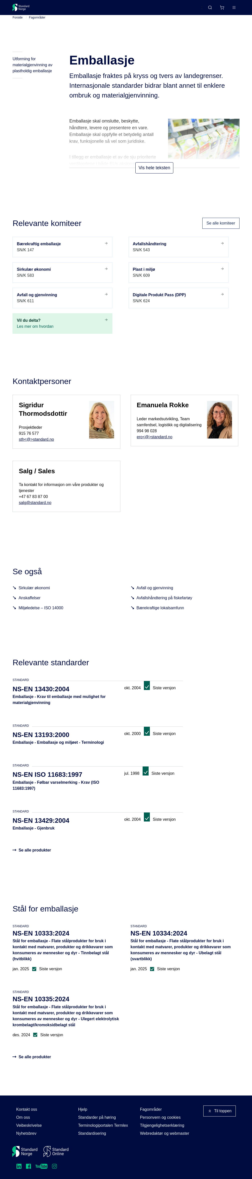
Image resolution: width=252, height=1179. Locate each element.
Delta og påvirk (86, 9)
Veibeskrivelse (29, 1125)
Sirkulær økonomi (34, 596)
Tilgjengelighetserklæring (162, 1125)
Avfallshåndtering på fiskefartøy (164, 606)
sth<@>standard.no (36, 447)
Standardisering (92, 1133)
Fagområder (37, 25)
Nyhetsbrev (26, 1133)
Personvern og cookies (160, 1117)
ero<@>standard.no (155, 444)
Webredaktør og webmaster (164, 1133)
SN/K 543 (178, 254)
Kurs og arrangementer (128, 9)
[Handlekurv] (207, 9)
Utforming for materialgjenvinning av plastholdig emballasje (32, 72)
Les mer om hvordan (62, 330)
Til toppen (220, 1111)
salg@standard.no (35, 510)
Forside (17, 25)
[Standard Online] (55, 1152)
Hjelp (82, 1109)
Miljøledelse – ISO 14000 (40, 616)
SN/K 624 (178, 305)
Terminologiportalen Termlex (103, 1125)
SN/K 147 (62, 254)
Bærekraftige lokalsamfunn (160, 616)
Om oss (23, 1117)
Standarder (55, 9)
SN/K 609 (178, 279)
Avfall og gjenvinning (155, 596)
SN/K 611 (62, 305)
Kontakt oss (26, 1109)
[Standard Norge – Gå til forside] (24, 9)
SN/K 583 (62, 279)
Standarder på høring (97, 1117)
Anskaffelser (29, 606)
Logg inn (227, 9)
